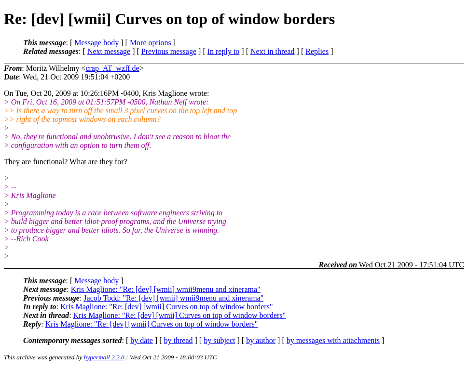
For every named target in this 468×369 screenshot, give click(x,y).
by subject (219, 340)
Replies (317, 51)
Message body (96, 43)
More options (150, 43)
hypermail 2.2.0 (104, 357)
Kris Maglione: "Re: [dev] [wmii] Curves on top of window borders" (166, 307)
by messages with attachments (333, 340)
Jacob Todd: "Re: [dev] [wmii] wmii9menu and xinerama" (173, 298)
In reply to (223, 51)
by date (141, 340)
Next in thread (272, 51)
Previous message (168, 51)
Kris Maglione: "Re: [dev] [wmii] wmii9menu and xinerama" (166, 289)
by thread (178, 340)
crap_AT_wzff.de (112, 68)
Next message (108, 51)
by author (260, 340)
